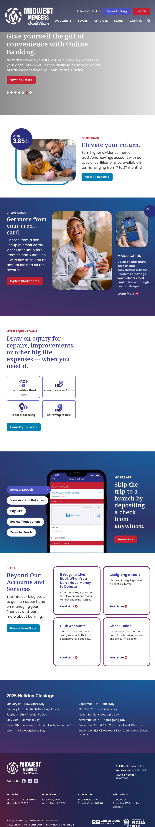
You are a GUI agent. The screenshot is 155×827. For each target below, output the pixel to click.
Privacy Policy (36, 820)
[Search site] (148, 20)
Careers (118, 807)
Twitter (36, 781)
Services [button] (101, 21)
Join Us (141, 11)
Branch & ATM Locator (126, 803)
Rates (80, 11)
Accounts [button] (63, 21)
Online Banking (117, 11)
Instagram (30, 781)
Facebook (24, 781)
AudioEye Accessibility (17, 820)
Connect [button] (137, 21)
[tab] (8, 92)
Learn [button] (118, 21)
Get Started (18, 74)
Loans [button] (83, 21)
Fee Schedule (52, 820)
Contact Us (94, 11)
